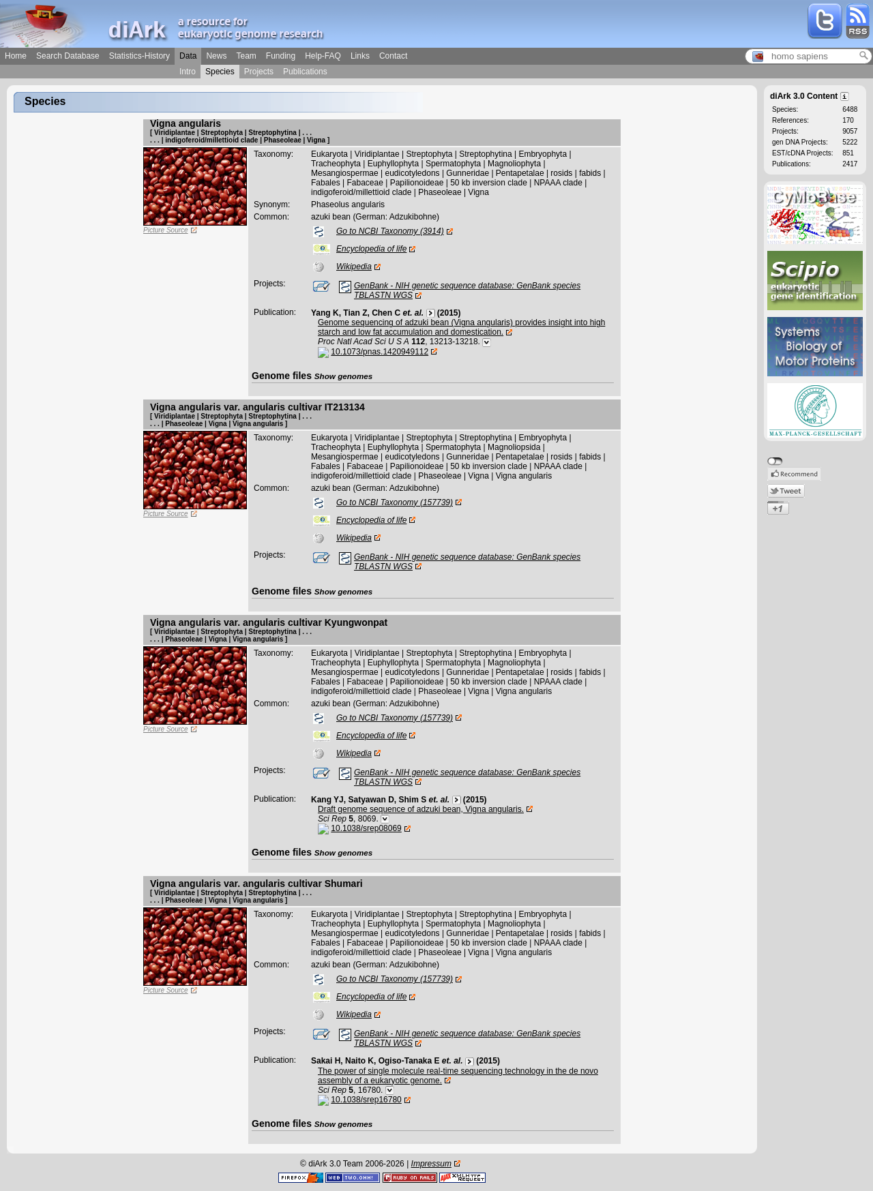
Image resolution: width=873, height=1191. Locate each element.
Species (220, 71)
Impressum (431, 1164)
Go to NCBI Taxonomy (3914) (390, 231)
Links (360, 56)
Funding (280, 56)
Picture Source (165, 230)
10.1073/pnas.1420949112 (379, 352)
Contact (393, 56)
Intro (187, 71)
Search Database (68, 56)
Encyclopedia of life (371, 249)
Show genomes (343, 376)
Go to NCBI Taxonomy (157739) (394, 502)
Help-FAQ (323, 56)
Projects (258, 71)
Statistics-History (139, 56)
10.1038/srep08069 (366, 828)
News (216, 56)
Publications (305, 71)
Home (16, 56)
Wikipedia (354, 266)
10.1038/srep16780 (366, 1099)
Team (246, 56)
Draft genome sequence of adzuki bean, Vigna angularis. (421, 809)
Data (187, 56)
